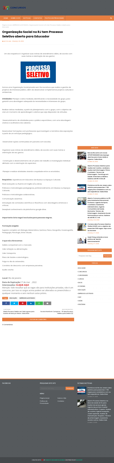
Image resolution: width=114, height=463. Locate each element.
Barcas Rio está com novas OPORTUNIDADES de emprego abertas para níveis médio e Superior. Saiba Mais (98, 156)
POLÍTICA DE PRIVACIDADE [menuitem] (54, 18)
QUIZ (79, 297)
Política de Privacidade (44, 402)
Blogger (79, 460)
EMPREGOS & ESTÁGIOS (20, 25)
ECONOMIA (81, 286)
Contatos (60, 401)
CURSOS (81, 279)
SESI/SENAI (81, 304)
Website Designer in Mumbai (55, 460)
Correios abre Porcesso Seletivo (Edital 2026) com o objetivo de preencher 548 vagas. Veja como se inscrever (99, 227)
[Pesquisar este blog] (90, 256)
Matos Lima (7, 41)
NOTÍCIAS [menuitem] (27, 18)
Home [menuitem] (6, 18)
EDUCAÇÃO (13, 298)
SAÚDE (80, 301)
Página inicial (6, 25)
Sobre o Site (61, 398)
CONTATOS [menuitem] (37, 18)
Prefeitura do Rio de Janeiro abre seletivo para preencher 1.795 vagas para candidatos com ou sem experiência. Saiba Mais (99, 188)
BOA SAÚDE (81, 268)
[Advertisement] (94, 83)
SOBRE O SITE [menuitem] (15, 18)
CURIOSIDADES (83, 275)
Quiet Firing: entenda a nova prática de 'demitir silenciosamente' (98, 239)
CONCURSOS (82, 272)
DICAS (80, 283)
